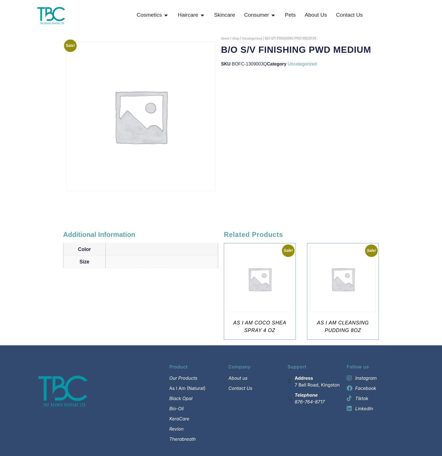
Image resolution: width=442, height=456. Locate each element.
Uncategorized (252, 38)
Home (225, 38)
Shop (235, 38)
